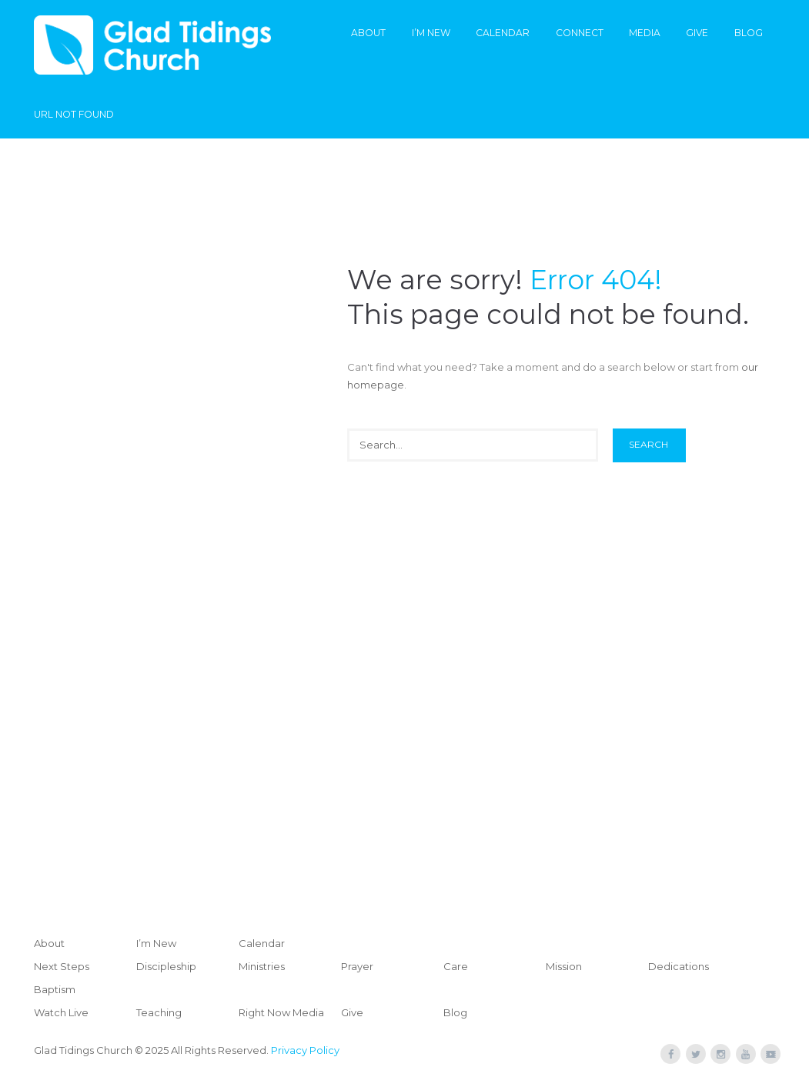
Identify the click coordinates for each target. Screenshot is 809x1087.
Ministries (262, 966)
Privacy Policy (305, 1050)
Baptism (54, 989)
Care (455, 966)
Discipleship (166, 966)
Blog (748, 32)
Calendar (503, 32)
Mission (564, 966)
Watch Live (61, 1012)
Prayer (357, 966)
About (368, 32)
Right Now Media (281, 1012)
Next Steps (61, 966)
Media (644, 32)
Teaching (159, 1012)
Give (697, 32)
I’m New (431, 32)
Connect (579, 32)
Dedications (678, 966)
